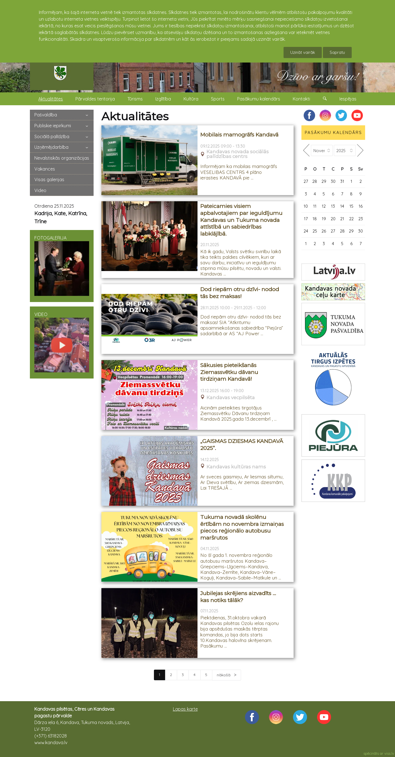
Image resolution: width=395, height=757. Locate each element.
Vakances (44, 169)
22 (351, 218)
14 (342, 206)
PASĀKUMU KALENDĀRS (333, 132)
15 (351, 206)
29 (324, 181)
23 (360, 218)
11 (315, 206)
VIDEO (61, 342)
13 (333, 206)
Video (40, 190)
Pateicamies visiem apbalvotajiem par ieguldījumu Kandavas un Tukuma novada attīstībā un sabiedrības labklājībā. (241, 220)
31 (342, 181)
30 (333, 181)
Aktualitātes (50, 99)
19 (324, 218)
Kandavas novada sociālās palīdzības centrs (237, 154)
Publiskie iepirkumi (52, 125)
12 (324, 206)
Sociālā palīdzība (51, 136)
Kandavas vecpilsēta (230, 397)
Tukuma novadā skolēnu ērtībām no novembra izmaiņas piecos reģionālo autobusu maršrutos (242, 527)
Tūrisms (135, 99)
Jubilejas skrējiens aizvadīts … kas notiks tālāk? (238, 596)
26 (324, 231)
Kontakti (301, 99)
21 (342, 218)
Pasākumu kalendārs (258, 99)
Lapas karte (185, 709)
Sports (218, 99)
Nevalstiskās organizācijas (61, 158)
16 (361, 206)
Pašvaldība (45, 115)
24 (306, 231)
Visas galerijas (49, 179)
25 (315, 231)
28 (314, 181)
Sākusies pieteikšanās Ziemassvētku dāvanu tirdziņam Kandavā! (229, 372)
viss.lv (389, 753)
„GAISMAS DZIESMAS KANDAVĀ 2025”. (241, 444)
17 (306, 218)
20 (333, 218)
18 (315, 218)
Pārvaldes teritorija (95, 99)
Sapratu (337, 52)
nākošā (224, 674)
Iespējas (347, 99)
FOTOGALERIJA (61, 265)
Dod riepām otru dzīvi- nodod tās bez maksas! (239, 293)
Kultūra (191, 99)
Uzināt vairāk (302, 52)
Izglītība (163, 99)
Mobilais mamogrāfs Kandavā (239, 134)
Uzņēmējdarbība (51, 147)
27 (306, 181)
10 (306, 206)
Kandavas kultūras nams (236, 466)
